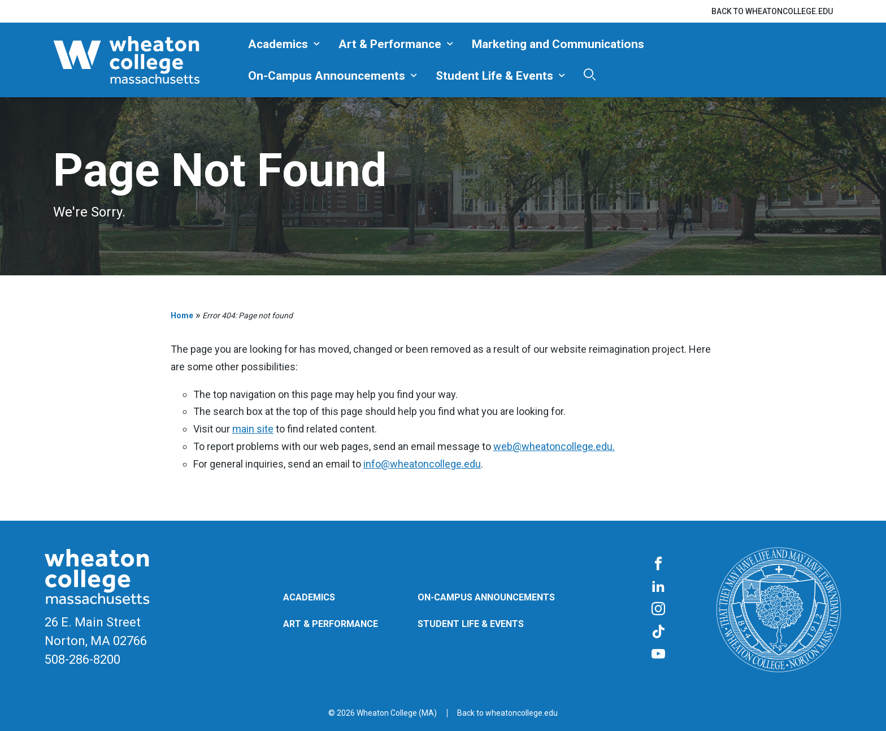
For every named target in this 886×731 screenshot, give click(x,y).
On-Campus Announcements (326, 76)
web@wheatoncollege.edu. (554, 446)
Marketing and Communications (558, 44)
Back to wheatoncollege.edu (772, 11)
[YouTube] (658, 654)
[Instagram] (658, 609)
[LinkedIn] (658, 587)
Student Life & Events (494, 76)
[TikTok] (658, 632)
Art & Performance (389, 44)
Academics (278, 44)
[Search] (589, 74)
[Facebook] (658, 564)
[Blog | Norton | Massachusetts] (146, 60)
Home (182, 315)
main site (252, 429)
